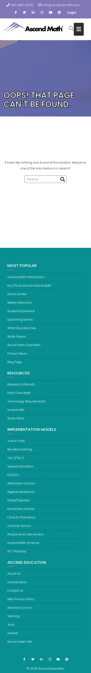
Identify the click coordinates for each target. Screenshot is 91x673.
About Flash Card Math (24, 347)
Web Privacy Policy (20, 601)
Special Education (20, 468)
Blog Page (14, 364)
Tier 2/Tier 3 (15, 460)
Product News (17, 356)
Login (71, 12)
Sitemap (13, 618)
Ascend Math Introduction (26, 279)
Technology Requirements (26, 403)
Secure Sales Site (19, 644)
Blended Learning (19, 451)
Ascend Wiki (16, 412)
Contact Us (15, 593)
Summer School (19, 528)
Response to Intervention (25, 536)
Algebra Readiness (21, 494)
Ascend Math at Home (23, 545)
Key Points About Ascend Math (29, 288)
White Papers (16, 339)
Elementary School (20, 511)
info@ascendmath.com (59, 5)
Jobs (11, 627)
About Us (14, 576)
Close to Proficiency (21, 519)
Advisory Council (19, 610)
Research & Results (21, 386)
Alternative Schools (21, 485)
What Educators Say (21, 330)
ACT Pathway (16, 553)
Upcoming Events (20, 322)
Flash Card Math (19, 395)
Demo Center (16, 296)
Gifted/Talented (18, 502)
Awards (12, 635)
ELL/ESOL (13, 477)
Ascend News (17, 584)
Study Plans (16, 420)
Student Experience (21, 313)
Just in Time (16, 443)
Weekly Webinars (19, 305)
